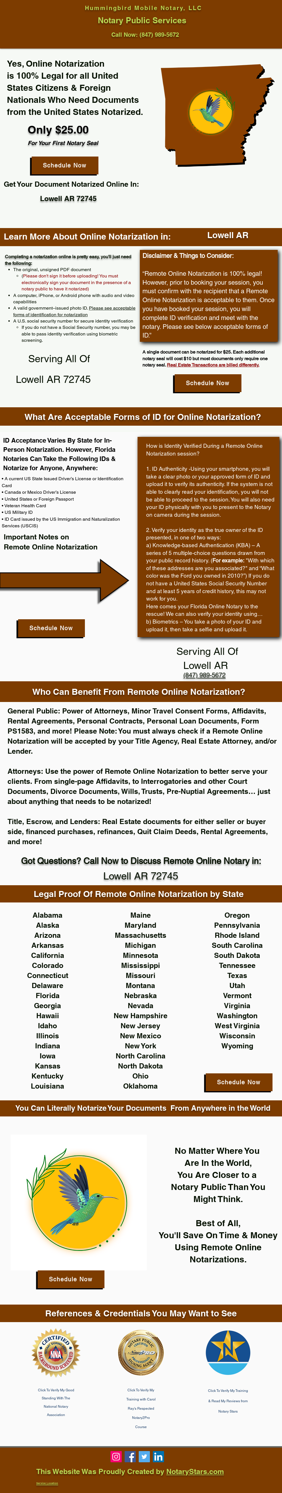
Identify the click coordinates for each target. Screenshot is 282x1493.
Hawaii (47, 1015)
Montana (140, 985)
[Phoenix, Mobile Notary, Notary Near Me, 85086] (116, 1456)
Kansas (47, 1066)
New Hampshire (140, 1015)
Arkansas (47, 945)
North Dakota (140, 1066)
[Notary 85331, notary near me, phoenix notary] (130, 1456)
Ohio (140, 1076)
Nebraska (140, 995)
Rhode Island (237, 935)
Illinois (47, 1035)
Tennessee (237, 965)
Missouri (140, 975)
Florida (48, 995)
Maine (140, 915)
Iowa (48, 1056)
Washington (237, 1015)
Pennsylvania (237, 925)
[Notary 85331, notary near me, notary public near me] (158, 1456)
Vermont (237, 995)
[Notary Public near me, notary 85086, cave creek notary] (144, 1456)
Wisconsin (237, 1035)
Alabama (47, 915)
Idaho (47, 1025)
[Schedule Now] (65, 165)
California (47, 955)
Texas (237, 975)
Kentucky (47, 1076)
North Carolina (140, 1056)
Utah (237, 985)
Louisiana (47, 1086)
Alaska (47, 925)
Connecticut (47, 975)
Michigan (140, 945)
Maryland (140, 925)
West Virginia (237, 1025)
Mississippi (140, 965)
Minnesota (140, 955)
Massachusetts (140, 935)
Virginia (237, 1005)
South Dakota (237, 955)
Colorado (47, 965)
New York (140, 1045)
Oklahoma (140, 1086)
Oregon (237, 915)
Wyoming (237, 1045)
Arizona (47, 935)
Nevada (140, 1005)
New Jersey (140, 1025)
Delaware (47, 985)
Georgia (47, 1005)
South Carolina (237, 945)
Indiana (47, 1045)
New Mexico (140, 1035)
